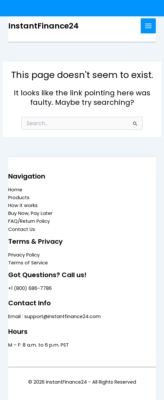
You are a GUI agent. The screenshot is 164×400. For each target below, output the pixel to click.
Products (19, 197)
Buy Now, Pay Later (30, 213)
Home (15, 189)
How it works (23, 205)
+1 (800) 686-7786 (30, 288)
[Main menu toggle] (148, 25)
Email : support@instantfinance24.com (54, 316)
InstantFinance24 (43, 25)
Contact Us (21, 229)
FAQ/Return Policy (29, 221)
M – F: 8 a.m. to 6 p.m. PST (38, 345)
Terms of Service (28, 262)
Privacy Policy (24, 255)
